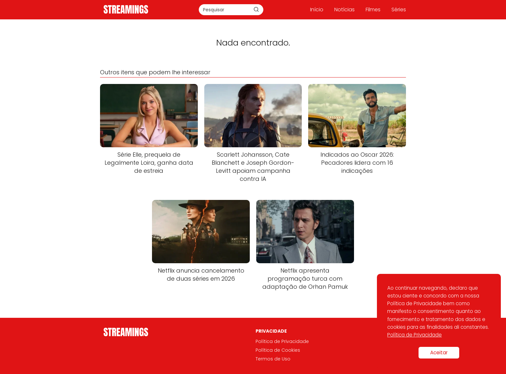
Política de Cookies (278, 350)
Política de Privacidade (282, 341)
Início (316, 9)
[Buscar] (256, 9)
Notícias (344, 9)
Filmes (373, 9)
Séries (398, 9)
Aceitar (439, 352)
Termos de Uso (273, 359)
